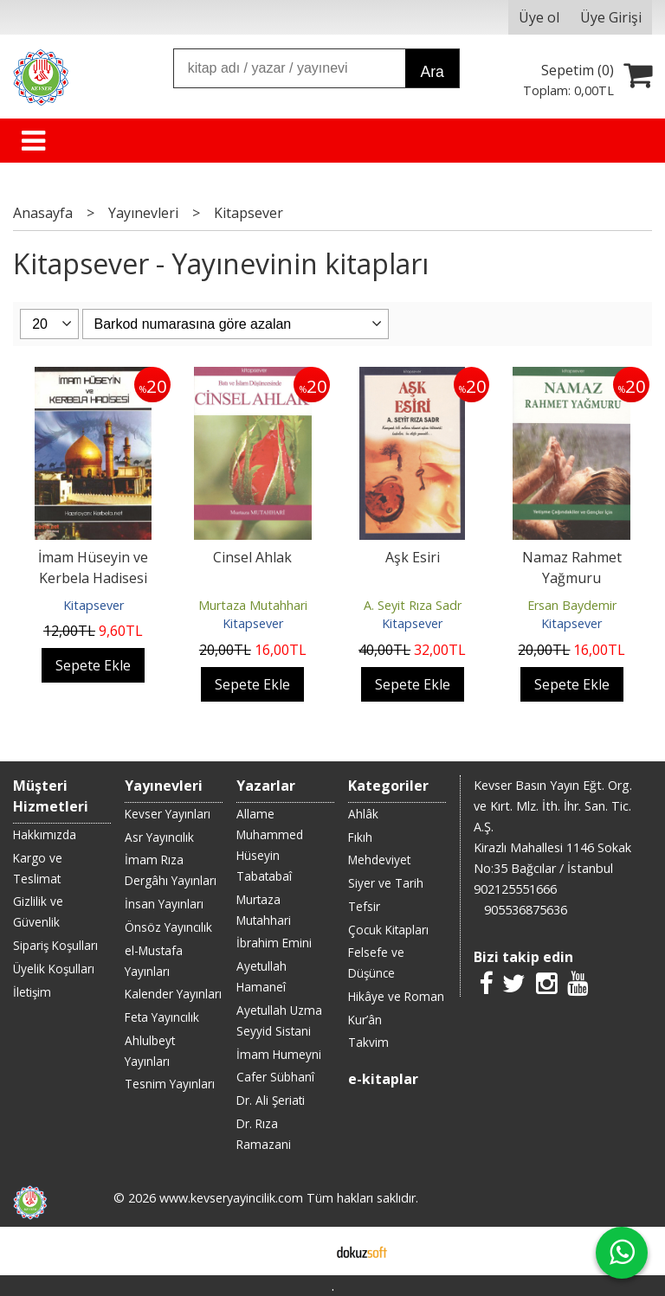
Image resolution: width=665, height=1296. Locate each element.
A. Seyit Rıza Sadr (413, 605)
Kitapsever (93, 605)
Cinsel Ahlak (252, 557)
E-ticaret (305, 1251)
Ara (431, 71)
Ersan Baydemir (572, 605)
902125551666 (515, 889)
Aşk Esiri (412, 557)
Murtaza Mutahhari (252, 605)
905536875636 (525, 909)
